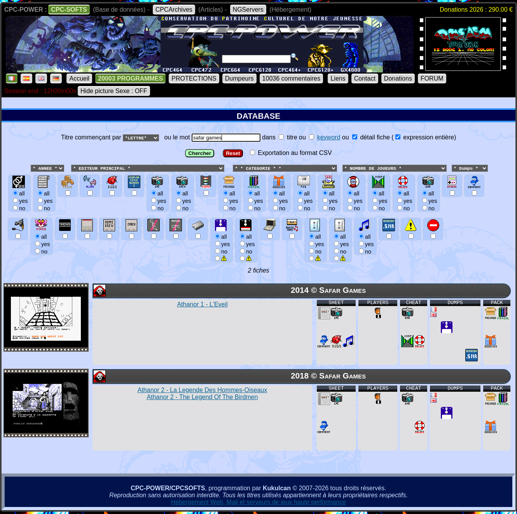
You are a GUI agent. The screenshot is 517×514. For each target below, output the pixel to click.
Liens (337, 78)
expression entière (424, 137)
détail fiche (371, 137)
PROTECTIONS (194, 78)
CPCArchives (173, 9)
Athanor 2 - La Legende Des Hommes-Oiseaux (202, 394)
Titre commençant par (92, 137)
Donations (398, 78)
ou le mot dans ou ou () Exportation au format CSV (258, 201)
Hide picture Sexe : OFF (113, 91)
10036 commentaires (291, 78)
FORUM (432, 78)
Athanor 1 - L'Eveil (202, 304)
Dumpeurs (239, 78)
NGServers (248, 9)
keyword (329, 137)
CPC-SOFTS (69, 9)
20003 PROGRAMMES (130, 78)
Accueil (79, 78)
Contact (365, 78)
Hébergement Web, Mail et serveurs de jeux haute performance (258, 502)
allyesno (221, 244)
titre (288, 137)
